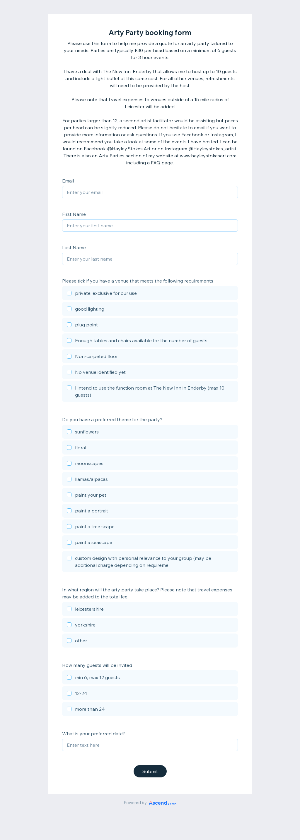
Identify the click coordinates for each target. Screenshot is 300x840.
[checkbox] (150, 294)
